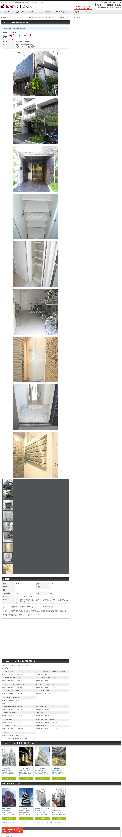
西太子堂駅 (27, 47)
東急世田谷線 (20, 47)
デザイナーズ (34, 12)
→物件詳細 (9, 778)
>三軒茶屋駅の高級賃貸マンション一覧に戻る (13, 823)
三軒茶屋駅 (28, 45)
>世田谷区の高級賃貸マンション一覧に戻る (40, 823)
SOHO (6, 835)
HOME (7, 12)
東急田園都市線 (20, 45)
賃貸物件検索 (20, 12)
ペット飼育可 (75, 12)
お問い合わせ (88, 12)
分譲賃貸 (47, 12)
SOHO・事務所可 (61, 12)
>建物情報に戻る (58, 823)
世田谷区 (22, 41)
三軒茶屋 (27, 41)
